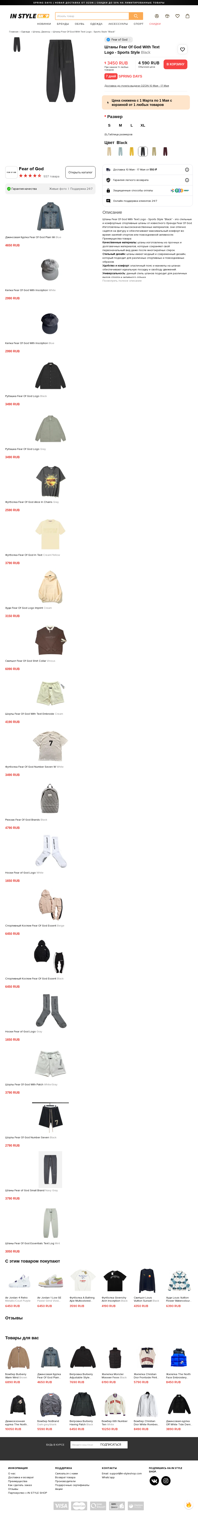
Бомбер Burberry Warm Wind (16, 1375)
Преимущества (17, 1480)
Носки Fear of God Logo (24, 871)
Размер (115, 117)
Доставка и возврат (21, 1476)
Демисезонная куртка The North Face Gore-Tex (18, 1422)
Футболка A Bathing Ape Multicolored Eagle (82, 1298)
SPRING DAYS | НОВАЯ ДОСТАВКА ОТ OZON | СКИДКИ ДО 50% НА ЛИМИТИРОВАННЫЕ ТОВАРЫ (99, 3)
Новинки (44, 23)
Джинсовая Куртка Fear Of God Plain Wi (33, 236)
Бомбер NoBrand (48, 1422)
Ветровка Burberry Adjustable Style (81, 1375)
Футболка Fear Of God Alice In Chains (32, 500)
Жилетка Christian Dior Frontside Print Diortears (145, 1375)
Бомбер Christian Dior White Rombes (146, 1422)
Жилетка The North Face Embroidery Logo (178, 1375)
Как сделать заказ (20, 1484)
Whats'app (108, 1476)
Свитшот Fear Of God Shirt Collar (30, 659)
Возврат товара (65, 1476)
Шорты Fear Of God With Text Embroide (34, 712)
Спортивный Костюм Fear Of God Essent (34, 924)
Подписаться (110, 1443)
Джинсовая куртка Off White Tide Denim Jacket (179, 1422)
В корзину (175, 64)
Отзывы (13, 1487)
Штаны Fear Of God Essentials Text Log (32, 1242)
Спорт (139, 23)
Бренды (63, 23)
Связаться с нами (66, 1472)
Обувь (79, 23)
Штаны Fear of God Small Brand (31, 1189)
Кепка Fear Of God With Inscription (30, 289)
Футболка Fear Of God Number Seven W (34, 765)
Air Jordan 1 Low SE (49, 1298)
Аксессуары (118, 23)
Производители (65, 1480)
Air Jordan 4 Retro (18, 1298)
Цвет (115, 142)
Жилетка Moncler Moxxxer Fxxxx (114, 1375)
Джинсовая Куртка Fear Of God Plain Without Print (49, 1375)
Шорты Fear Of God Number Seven (30, 1136)
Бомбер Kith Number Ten (114, 1422)
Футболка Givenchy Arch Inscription (115, 1298)
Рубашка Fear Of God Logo (26, 395)
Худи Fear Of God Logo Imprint (28, 606)
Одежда (96, 23)
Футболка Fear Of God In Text (32, 553)
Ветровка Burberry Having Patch (81, 1422)
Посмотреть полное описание (122, 279)
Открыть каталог (80, 171)
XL (143, 125)
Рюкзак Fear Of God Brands (26, 818)
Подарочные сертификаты (72, 1484)
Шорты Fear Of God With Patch (31, 1083)
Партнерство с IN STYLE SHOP (27, 1491)
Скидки (155, 23)
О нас (11, 1472)
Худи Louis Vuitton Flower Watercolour (178, 1298)
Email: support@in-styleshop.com (122, 1472)
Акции (59, 1487)
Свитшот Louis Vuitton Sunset (146, 1298)
